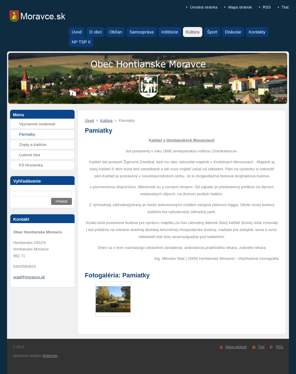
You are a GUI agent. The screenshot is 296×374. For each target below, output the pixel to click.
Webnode (50, 356)
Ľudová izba (29, 155)
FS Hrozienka (31, 165)
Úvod (89, 120)
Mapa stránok (240, 7)
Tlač (285, 7)
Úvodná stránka (203, 7)
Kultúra (106, 120)
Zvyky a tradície (32, 144)
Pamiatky (27, 134)
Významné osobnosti (37, 124)
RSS (267, 7)
